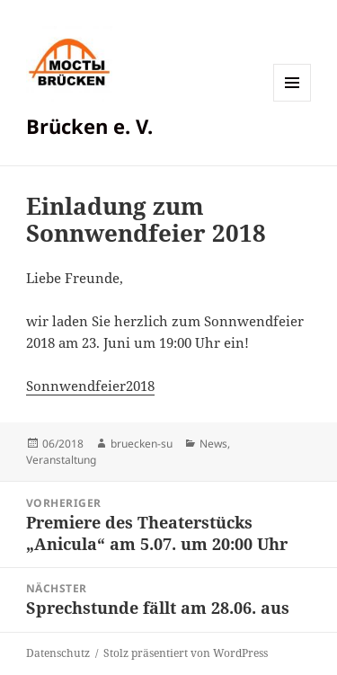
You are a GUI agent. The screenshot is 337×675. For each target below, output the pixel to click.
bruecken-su (142, 443)
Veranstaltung (61, 459)
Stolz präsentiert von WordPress (185, 653)
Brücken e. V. (89, 125)
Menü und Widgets (292, 101)
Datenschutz (58, 653)
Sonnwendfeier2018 (90, 386)
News (213, 443)
